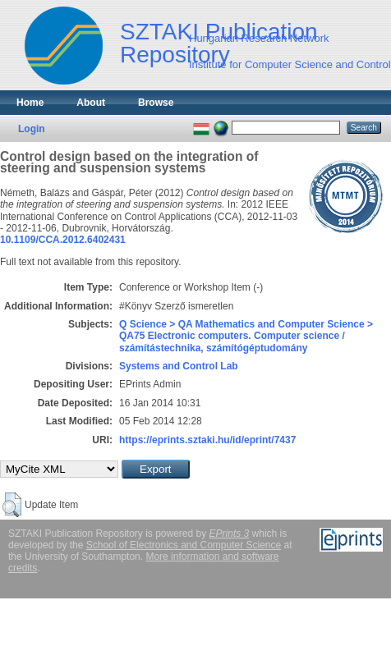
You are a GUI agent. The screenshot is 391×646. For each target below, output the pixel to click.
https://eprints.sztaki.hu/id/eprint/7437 (207, 440)
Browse (155, 102)
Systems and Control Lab (178, 366)
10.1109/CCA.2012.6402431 (63, 239)
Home (30, 102)
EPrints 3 (229, 533)
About (90, 102)
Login (31, 129)
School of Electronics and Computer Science (183, 545)
